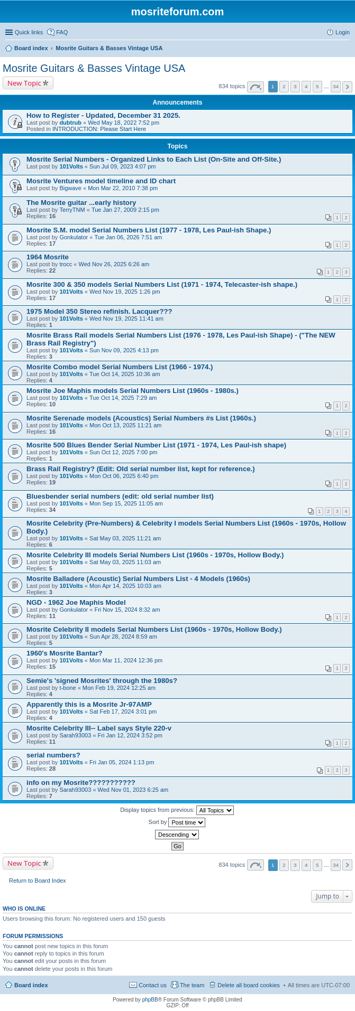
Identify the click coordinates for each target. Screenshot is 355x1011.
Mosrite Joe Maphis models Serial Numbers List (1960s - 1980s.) (132, 391)
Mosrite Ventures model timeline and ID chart (101, 181)
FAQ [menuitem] (62, 32)
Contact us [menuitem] (153, 985)
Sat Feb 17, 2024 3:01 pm (123, 711)
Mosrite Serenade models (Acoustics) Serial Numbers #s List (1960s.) (141, 418)
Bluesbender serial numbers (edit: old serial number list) (120, 496)
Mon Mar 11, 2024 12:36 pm (125, 660)
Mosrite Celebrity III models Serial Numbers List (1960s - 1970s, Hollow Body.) (155, 555)
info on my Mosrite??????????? (80, 783)
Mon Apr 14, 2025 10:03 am (125, 586)
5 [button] (317, 86)
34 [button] (336, 86)
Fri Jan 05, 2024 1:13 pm (121, 762)
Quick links (29, 32)
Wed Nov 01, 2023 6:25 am (133, 790)
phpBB (150, 1000)
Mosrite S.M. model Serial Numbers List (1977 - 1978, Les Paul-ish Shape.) (148, 230)
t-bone (67, 688)
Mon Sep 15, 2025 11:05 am (126, 503)
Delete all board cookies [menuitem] (248, 985)
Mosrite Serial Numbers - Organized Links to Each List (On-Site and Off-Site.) (153, 159)
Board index (31, 985)
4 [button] (306, 86)
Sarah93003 (75, 735)
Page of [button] (255, 86)
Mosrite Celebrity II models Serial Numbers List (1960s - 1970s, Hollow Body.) (154, 629)
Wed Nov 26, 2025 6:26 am (113, 264)
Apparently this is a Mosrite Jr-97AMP (89, 704)
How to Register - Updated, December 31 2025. (103, 115)
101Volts (71, 166)
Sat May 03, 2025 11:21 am (125, 538)
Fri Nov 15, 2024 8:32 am (127, 609)
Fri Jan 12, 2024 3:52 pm (130, 735)
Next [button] (347, 86)
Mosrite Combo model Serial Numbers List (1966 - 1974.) (119, 367)
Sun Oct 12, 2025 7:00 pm (123, 452)
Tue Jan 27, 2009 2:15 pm (125, 210)
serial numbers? (53, 755)
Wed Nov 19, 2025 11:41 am (126, 318)
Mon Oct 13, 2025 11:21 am (125, 425)
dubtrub (70, 122)
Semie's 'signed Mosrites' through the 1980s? (101, 681)
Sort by (177, 822)
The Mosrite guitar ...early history (81, 203)
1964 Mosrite (47, 257)
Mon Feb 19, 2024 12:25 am (119, 688)
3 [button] (295, 86)
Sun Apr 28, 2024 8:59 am (123, 636)
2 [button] (284, 86)
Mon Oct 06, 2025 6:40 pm (123, 476)
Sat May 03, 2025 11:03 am (125, 562)
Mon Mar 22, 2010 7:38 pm (123, 188)
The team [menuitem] (192, 985)
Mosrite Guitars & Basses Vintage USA (94, 68)
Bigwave (70, 188)
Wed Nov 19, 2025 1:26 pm (124, 291)
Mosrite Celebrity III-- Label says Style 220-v (98, 728)
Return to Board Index (37, 880)
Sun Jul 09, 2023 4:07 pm (122, 166)
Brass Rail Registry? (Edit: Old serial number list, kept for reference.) (140, 469)
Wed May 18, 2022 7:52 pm (123, 122)
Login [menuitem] (342, 32)
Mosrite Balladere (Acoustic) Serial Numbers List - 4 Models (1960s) (138, 579)
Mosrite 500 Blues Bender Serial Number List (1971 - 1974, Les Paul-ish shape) (156, 445)
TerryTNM (72, 210)
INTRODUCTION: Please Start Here (99, 129)
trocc (65, 264)
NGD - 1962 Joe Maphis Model (76, 602)
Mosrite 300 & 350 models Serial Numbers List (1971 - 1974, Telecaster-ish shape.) (161, 284)
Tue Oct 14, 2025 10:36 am (124, 374)
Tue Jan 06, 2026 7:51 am (128, 237)
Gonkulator (73, 237)
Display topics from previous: (177, 810)
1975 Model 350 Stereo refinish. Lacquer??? (99, 311)
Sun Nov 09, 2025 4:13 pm (124, 350)
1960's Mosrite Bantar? (64, 653)
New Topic (24, 83)
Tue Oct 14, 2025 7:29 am (123, 398)
